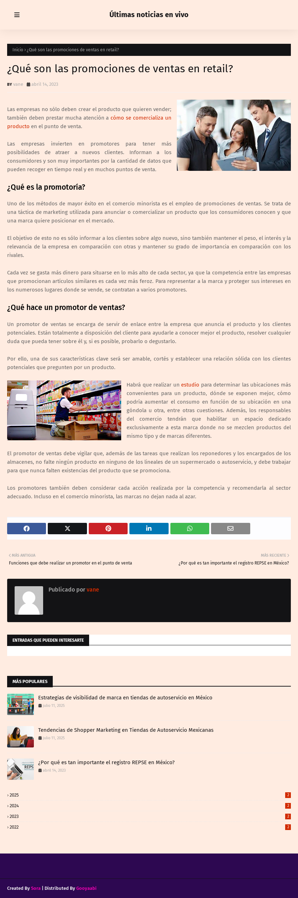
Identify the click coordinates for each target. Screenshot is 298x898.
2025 (150, 795)
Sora (36, 888)
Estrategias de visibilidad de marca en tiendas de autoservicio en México (125, 697)
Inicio (17, 49)
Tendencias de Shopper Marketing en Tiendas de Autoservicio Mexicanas (126, 730)
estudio (190, 385)
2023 (150, 816)
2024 (150, 805)
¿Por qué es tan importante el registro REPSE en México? (106, 762)
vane (18, 84)
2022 (150, 827)
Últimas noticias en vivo (149, 14)
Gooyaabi (86, 888)
